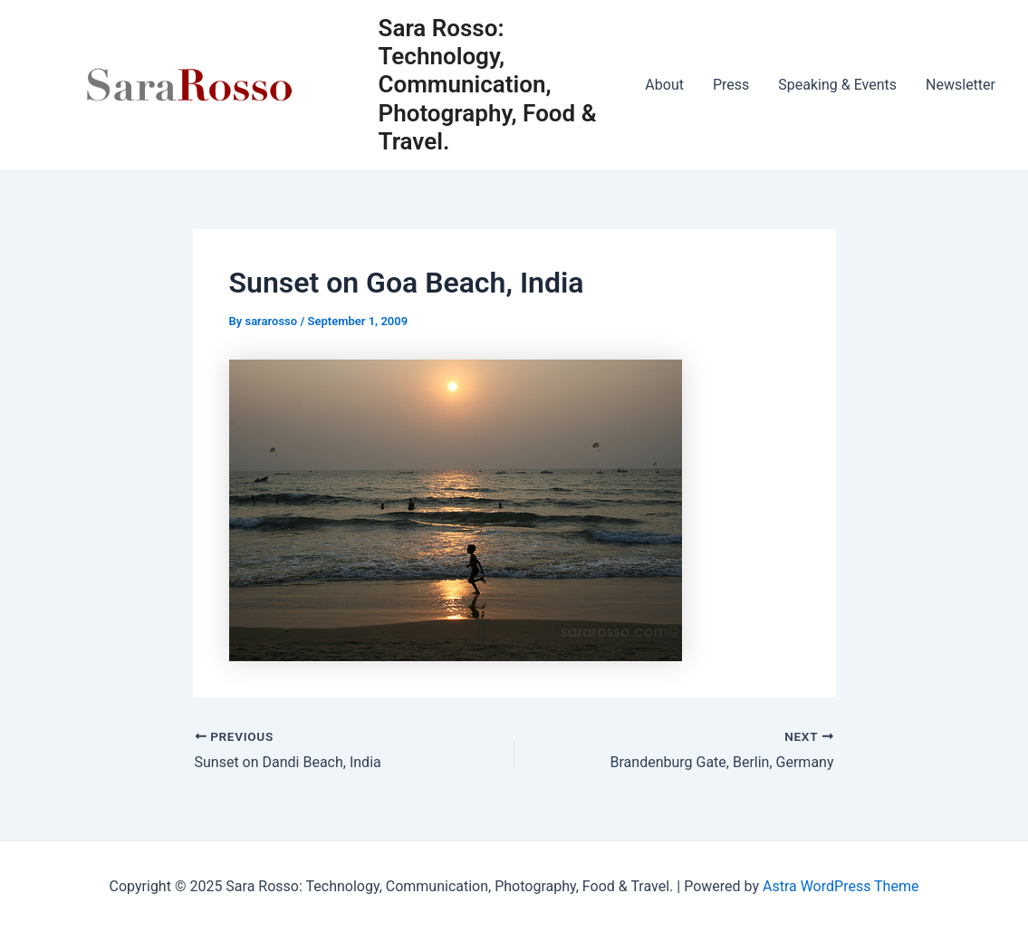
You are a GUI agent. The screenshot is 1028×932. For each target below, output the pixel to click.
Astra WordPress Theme (840, 886)
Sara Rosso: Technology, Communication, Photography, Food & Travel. (488, 84)
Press (731, 84)
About (664, 84)
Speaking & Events (837, 84)
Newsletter (960, 84)
